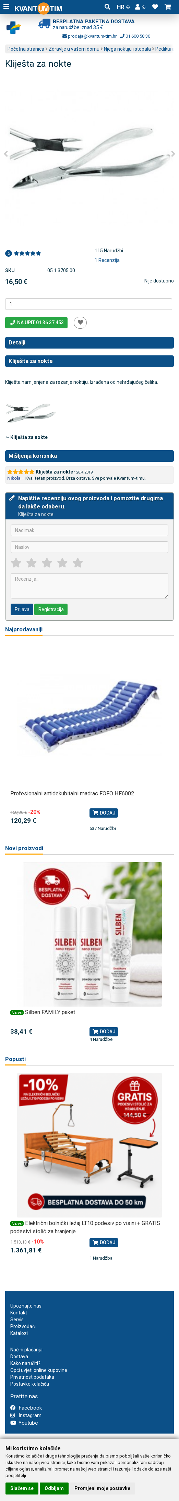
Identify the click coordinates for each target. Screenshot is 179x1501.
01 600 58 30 (135, 36)
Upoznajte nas (25, 1306)
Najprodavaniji (24, 629)
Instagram (25, 1415)
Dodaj (104, 813)
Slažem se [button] (22, 1488)
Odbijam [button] (54, 1488)
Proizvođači (23, 1326)
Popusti (15, 1059)
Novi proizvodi (24, 848)
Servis (17, 1319)
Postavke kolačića (29, 1384)
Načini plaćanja (26, 1349)
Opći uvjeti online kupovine (38, 1370)
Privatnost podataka (32, 1377)
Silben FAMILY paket (50, 1012)
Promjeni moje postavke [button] (102, 1488)
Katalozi (19, 1333)
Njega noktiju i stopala (127, 49)
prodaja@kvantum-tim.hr (89, 36)
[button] (140, 7)
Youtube (24, 1423)
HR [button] (123, 6)
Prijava (22, 609)
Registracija (51, 609)
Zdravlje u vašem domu (74, 49)
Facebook (26, 1408)
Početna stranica (26, 49)
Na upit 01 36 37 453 (36, 322)
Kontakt (18, 1312)
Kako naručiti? (25, 1363)
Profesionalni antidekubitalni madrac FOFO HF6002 (72, 793)
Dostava (19, 1356)
